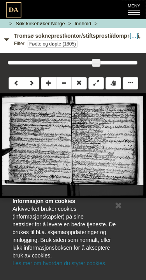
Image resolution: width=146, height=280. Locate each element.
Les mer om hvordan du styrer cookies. (59, 263)
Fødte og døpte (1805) (52, 44)
